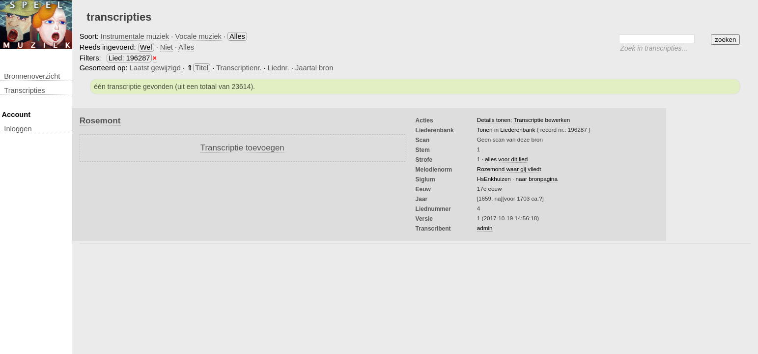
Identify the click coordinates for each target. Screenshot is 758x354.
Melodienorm (434, 169)
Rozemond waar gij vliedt (509, 169)
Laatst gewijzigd (156, 68)
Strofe (424, 159)
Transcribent (433, 228)
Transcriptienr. (239, 68)
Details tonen (493, 120)
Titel (201, 68)
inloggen (17, 129)
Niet (166, 47)
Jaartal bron (314, 68)
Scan (423, 140)
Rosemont (100, 120)
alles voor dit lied (506, 159)
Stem (423, 150)
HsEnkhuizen (494, 179)
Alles (186, 47)
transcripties (24, 90)
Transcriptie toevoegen (242, 147)
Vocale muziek (198, 36)
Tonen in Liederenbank (507, 129)
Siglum (425, 179)
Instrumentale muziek (135, 36)
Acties (424, 120)
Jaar (422, 199)
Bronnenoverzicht (32, 76)
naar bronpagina (537, 179)
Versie (424, 218)
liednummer (433, 209)
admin (485, 228)
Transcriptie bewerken (541, 120)
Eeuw (423, 189)
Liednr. (279, 68)
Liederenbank (435, 130)
